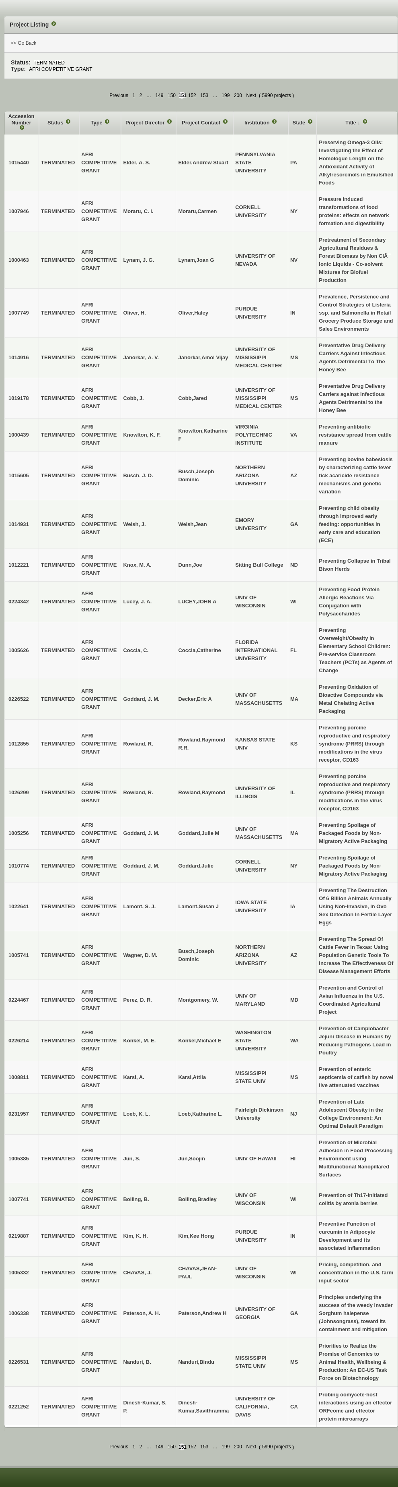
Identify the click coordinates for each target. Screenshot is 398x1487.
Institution (257, 123)
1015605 (18, 475)
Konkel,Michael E (199, 1041)
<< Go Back (23, 43)
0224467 (18, 1000)
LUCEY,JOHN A (197, 602)
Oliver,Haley (193, 313)
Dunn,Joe (190, 565)
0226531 (18, 1362)
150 (172, 95)
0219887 (18, 1236)
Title (351, 123)
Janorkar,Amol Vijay (203, 357)
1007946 (18, 211)
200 (238, 95)
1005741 (18, 955)
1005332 (18, 1273)
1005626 (18, 650)
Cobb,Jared (192, 398)
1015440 (18, 162)
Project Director (145, 123)
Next (251, 95)
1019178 (18, 398)
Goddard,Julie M (198, 833)
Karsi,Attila (192, 1077)
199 (226, 95)
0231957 (18, 1114)
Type (97, 123)
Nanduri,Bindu (196, 1362)
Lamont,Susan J (198, 906)
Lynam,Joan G (196, 260)
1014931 (18, 524)
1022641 (18, 906)
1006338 (18, 1313)
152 (192, 95)
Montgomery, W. (198, 1000)
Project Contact (202, 123)
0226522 (18, 699)
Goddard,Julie (195, 866)
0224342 (18, 602)
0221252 (18, 1407)
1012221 (18, 565)
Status (56, 123)
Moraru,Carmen (197, 211)
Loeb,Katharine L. (200, 1114)
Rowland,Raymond (201, 792)
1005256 (18, 833)
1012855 (18, 744)
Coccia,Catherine (199, 650)
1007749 (18, 313)
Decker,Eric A (194, 699)
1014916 (18, 357)
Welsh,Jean (192, 524)
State (300, 123)
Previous (118, 95)
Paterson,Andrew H (202, 1313)
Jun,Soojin (191, 1159)
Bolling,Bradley (197, 1199)
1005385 (18, 1159)
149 (159, 95)
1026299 (18, 792)
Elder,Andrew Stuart (203, 162)
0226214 (18, 1041)
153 (204, 95)
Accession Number (21, 119)
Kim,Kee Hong (196, 1236)
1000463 (18, 260)
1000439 (18, 435)
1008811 (18, 1077)
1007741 (18, 1199)
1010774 (18, 866)
